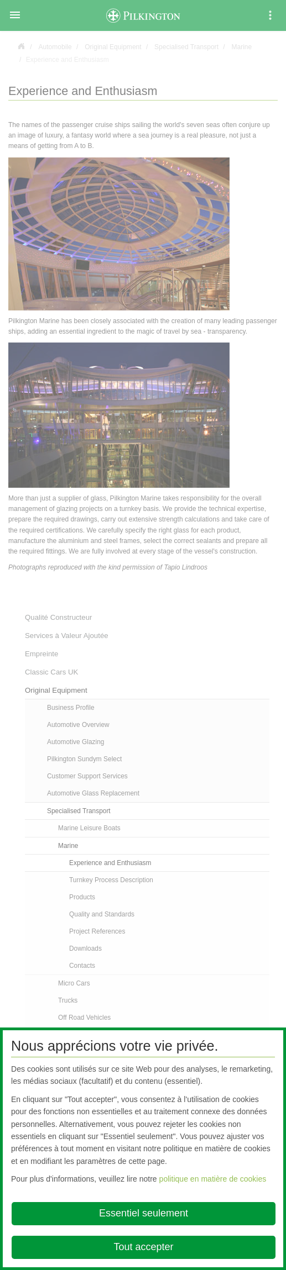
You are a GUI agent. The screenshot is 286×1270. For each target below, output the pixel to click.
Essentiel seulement (143, 1213)
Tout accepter (143, 1246)
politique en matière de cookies (213, 1178)
